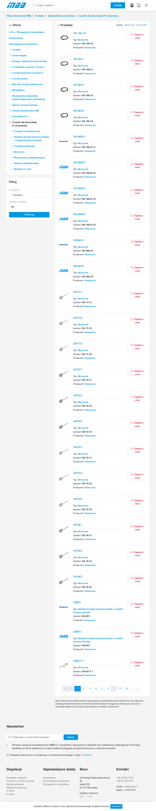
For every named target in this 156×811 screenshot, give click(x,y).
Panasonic (90, 47)
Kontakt (10, 794)
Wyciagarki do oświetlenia (56, 784)
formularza (86, 755)
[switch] (9, 745)
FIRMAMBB (130, 790)
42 (126, 688)
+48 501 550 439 (124, 781)
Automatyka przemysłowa (56, 781)
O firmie (10, 791)
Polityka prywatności (17, 787)
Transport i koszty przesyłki (20, 781)
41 (120, 688)
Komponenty (49, 778)
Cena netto (141, 25)
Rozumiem (116, 806)
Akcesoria (83, 40)
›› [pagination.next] (139, 688)
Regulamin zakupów (17, 778)
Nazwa (128, 25)
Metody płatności (15, 784)
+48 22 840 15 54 (124, 778)
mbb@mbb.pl (130, 786)
